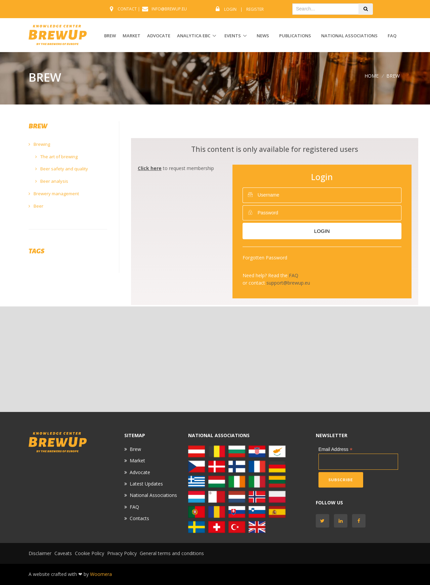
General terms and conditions (172, 553)
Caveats (63, 553)
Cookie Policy (89, 553)
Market (137, 460)
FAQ (392, 36)
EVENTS (232, 36)
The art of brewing (56, 157)
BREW (110, 36)
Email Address (335, 449)
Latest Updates (146, 483)
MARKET (131, 36)
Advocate (140, 472)
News (263, 36)
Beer (36, 206)
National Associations (349, 36)
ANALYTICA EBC (193, 36)
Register (255, 9)
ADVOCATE (158, 36)
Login (230, 9)
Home (371, 76)
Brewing (39, 144)
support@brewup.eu (288, 283)
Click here (150, 168)
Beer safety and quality (61, 169)
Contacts (139, 518)
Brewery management (54, 194)
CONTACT (127, 9)
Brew (135, 449)
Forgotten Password (265, 257)
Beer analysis (51, 181)
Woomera (101, 574)
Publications (295, 36)
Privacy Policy (122, 553)
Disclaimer (40, 553)
